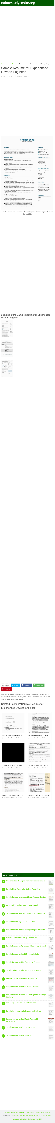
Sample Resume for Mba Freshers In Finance (23, 962)
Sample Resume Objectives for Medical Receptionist (25, 913)
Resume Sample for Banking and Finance (21, 978)
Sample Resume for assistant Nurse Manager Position (26, 897)
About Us (47, 1112)
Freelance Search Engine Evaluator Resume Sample (25, 881)
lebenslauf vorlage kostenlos (21, 1119)
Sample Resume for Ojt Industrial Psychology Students (26, 946)
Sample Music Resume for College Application (23, 889)
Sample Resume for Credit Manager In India (22, 954)
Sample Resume (34, 1115)
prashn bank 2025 (36, 1119)
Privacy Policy (30, 1112)
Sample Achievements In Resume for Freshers (23, 1011)
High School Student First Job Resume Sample (19, 735)
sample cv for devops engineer (35, 694)
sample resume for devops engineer (34, 697)
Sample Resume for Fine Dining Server (20, 1027)
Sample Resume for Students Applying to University (25, 930)
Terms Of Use (39, 1112)
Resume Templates (46, 1115)
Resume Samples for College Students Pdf (21, 938)
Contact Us (14, 1112)
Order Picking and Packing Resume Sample (22, 905)
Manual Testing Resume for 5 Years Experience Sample (22, 795)
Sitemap (6, 1112)
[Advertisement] (27, 35)
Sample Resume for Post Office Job (19, 1035)
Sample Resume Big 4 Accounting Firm (20, 922)
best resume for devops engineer (15, 694)
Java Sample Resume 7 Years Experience (21, 1003)
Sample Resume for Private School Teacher (22, 987)
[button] (50, 2)
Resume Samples (7, 76)
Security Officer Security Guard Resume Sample (23, 970)
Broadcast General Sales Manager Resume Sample (20, 765)
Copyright (21, 1112)
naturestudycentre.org (18, 3)
